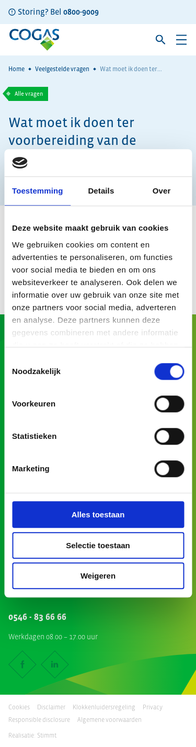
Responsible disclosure (39, 719)
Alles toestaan (98, 515)
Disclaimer (51, 707)
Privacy (153, 707)
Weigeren (98, 576)
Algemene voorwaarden (109, 719)
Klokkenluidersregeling (104, 707)
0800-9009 (81, 11)
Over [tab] (162, 191)
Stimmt (46, 735)
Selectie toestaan (98, 545)
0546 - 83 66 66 (37, 616)
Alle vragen (29, 93)
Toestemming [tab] (37, 191)
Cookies (19, 707)
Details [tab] (101, 191)
